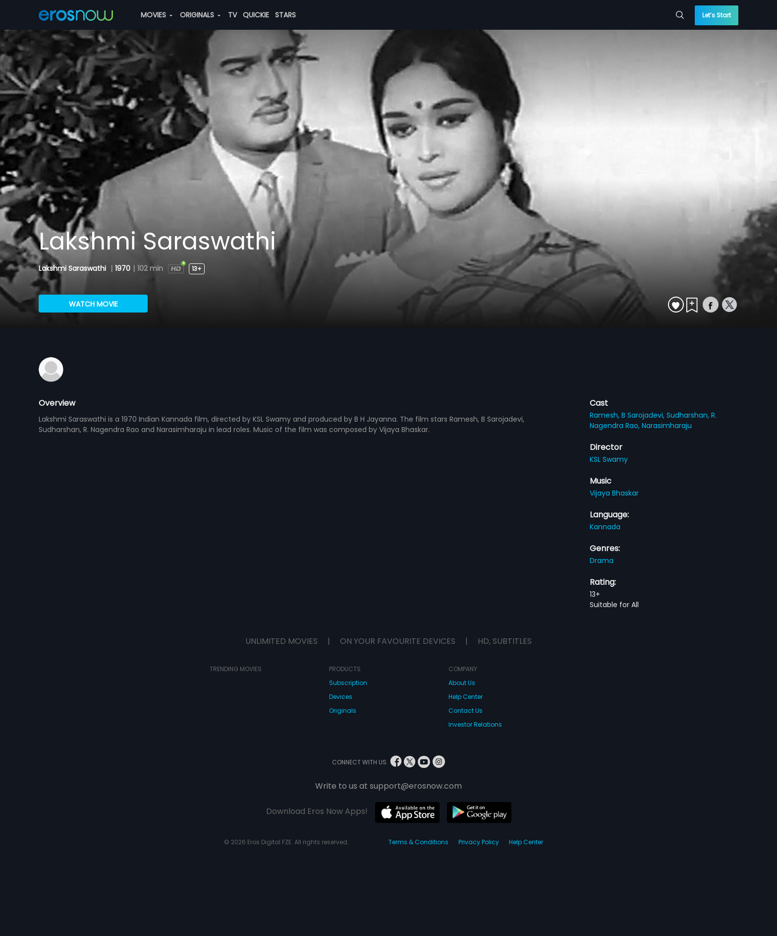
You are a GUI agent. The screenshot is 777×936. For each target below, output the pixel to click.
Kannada (605, 527)
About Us (461, 683)
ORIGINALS (200, 15)
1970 (122, 268)
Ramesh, (605, 415)
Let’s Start (716, 15)
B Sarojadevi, (643, 415)
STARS (285, 15)
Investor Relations (475, 724)
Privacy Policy (478, 842)
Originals (342, 710)
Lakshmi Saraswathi (73, 268)
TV (232, 15)
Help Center (465, 696)
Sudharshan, (688, 415)
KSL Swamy (609, 459)
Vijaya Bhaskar (614, 493)
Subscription (348, 683)
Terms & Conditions (418, 842)
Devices (340, 696)
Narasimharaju (667, 426)
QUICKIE (256, 15)
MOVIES (156, 15)
